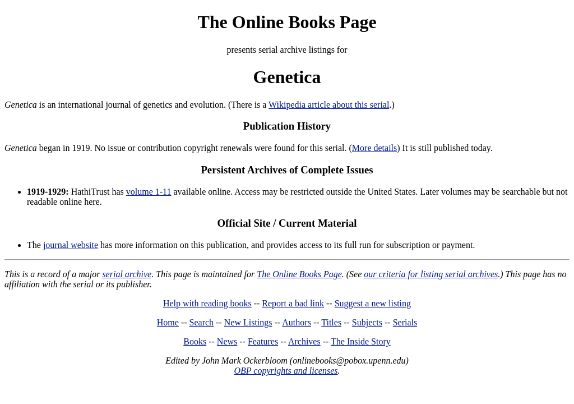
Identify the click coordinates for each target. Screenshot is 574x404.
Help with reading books (207, 303)
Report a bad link (293, 303)
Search (201, 322)
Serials (405, 322)
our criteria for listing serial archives (431, 274)
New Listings (248, 322)
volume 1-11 (149, 191)
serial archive (126, 274)
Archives (304, 341)
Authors (296, 322)
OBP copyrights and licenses (285, 370)
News (227, 341)
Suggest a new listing (373, 303)
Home (168, 322)
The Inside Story (361, 341)
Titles (331, 322)
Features (263, 341)
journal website (70, 245)
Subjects (367, 322)
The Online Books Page (286, 22)
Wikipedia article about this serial (329, 104)
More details (374, 148)
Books (194, 341)
